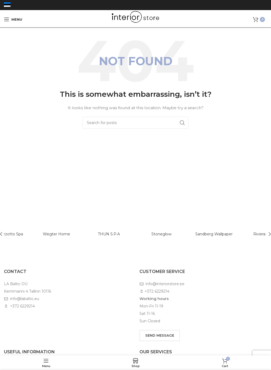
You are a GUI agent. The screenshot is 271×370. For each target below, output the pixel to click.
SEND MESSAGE (159, 335)
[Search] (135, 123)
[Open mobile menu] (13, 19)
